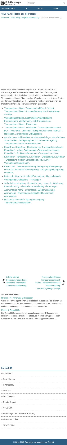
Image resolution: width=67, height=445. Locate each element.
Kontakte (40, 9)
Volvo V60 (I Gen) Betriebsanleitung (25, 18)
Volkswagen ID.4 (10, 419)
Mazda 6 (7, 390)
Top (26, 9)
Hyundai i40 (8, 385)
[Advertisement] (33, 53)
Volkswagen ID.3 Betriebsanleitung (19, 413)
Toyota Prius (8, 425)
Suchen (55, 9)
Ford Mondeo (9, 379)
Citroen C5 (8, 373)
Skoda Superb (9, 402)
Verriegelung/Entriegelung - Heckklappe (22, 180)
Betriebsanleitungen (8, 9)
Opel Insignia (9, 396)
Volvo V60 (5, 18)
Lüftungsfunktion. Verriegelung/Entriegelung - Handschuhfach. (32, 176)
